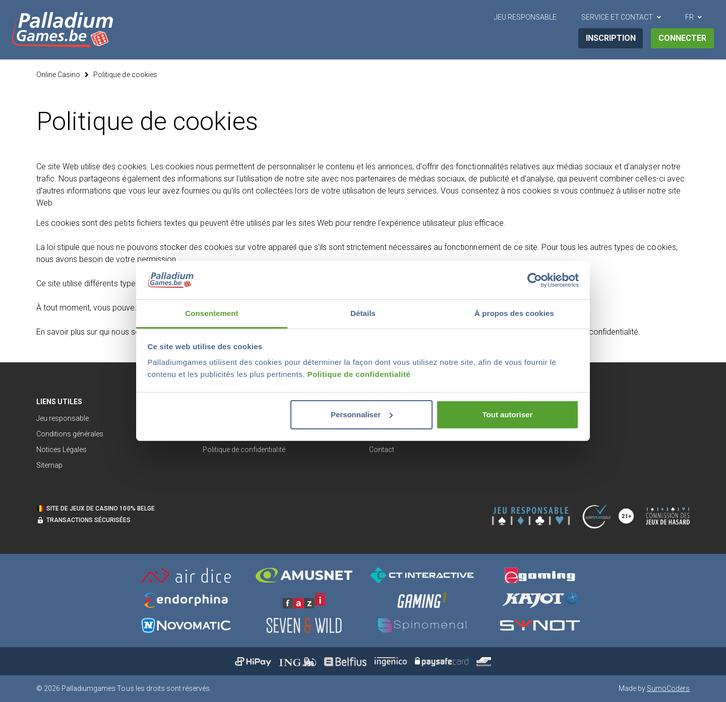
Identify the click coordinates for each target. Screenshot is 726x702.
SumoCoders (668, 688)
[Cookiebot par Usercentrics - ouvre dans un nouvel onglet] (535, 280)
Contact (381, 449)
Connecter (682, 38)
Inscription (611, 38)
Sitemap (49, 465)
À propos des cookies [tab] (514, 313)
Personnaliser (362, 414)
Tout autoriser (507, 414)
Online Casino (58, 75)
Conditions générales (69, 434)
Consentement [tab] (211, 313)
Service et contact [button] (617, 17)
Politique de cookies (125, 75)
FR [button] (689, 17)
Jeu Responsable (525, 17)
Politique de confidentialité (359, 374)
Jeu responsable (62, 418)
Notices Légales (61, 449)
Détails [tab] (363, 313)
